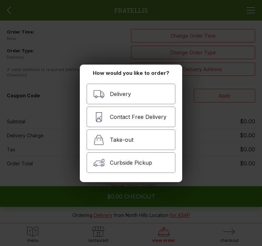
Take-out (113, 140)
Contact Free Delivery (129, 117)
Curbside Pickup (122, 163)
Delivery (112, 94)
